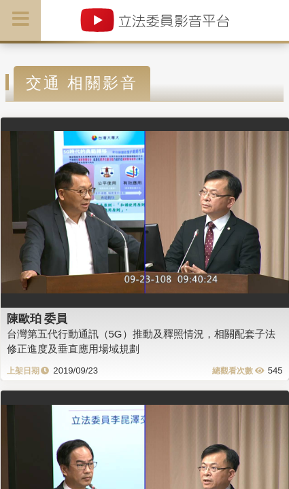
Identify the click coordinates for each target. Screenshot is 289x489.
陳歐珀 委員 (37, 318)
